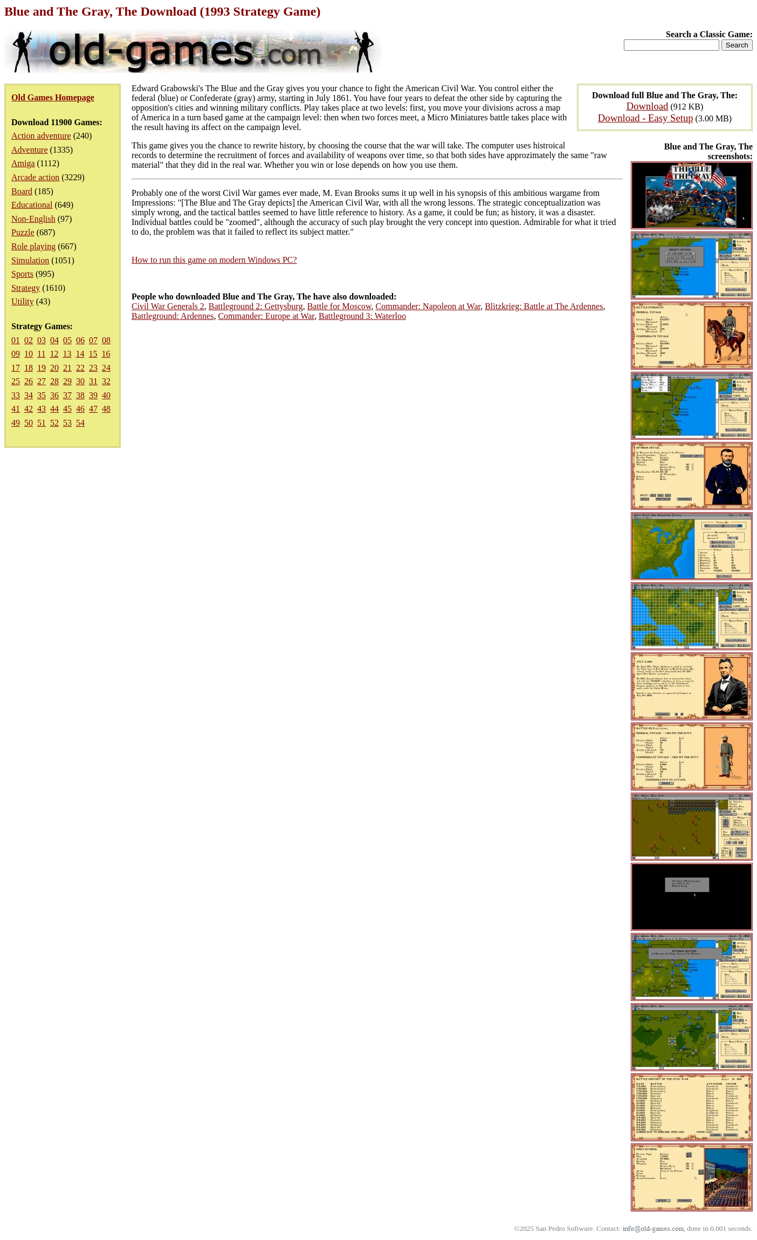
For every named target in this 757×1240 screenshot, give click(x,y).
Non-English (33, 218)
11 (41, 353)
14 (79, 353)
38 (80, 395)
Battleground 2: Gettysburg (256, 306)
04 (54, 340)
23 (93, 367)
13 (67, 353)
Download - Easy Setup (645, 118)
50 (28, 422)
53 (67, 422)
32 (106, 381)
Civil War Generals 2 (168, 306)
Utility (22, 301)
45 (67, 408)
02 (28, 340)
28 (54, 381)
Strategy (25, 287)
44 (54, 408)
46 (80, 408)
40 (106, 395)
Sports (22, 273)
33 (15, 395)
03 (41, 340)
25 (15, 381)
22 (80, 367)
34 (28, 395)
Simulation (30, 260)
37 (67, 395)
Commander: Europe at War (266, 316)
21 (67, 367)
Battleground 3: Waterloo (362, 316)
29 (67, 381)
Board (21, 191)
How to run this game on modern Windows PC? (214, 259)
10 (28, 353)
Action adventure (41, 135)
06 (80, 340)
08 (106, 340)
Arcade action (35, 177)
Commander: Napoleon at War (428, 306)
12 (54, 353)
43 (41, 408)
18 (28, 367)
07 (93, 340)
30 (80, 381)
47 (93, 408)
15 (92, 353)
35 (41, 395)
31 (93, 381)
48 (106, 408)
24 (106, 367)
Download (648, 106)
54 (80, 422)
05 (67, 340)
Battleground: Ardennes (173, 316)
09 (15, 353)
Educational (31, 204)
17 (15, 367)
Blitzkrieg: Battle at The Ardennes (544, 306)
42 (28, 408)
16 (105, 353)
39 (93, 395)
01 (15, 340)
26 (28, 381)
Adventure (29, 149)
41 (15, 408)
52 (54, 422)
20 (54, 367)
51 (41, 422)
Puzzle (23, 232)
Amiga (23, 163)
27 (41, 381)
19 (41, 367)
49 (15, 422)
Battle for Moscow (339, 306)
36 (54, 395)
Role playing (33, 246)
